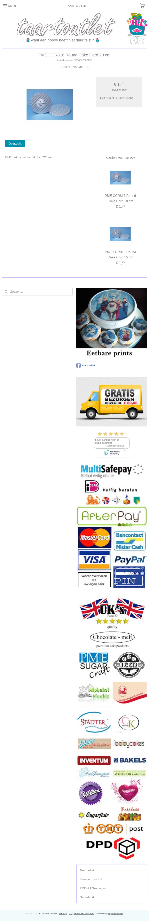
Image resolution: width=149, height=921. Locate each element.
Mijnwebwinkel (115, 913)
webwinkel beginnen (84, 913)
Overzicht (14, 143)
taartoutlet (85, 365)
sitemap (63, 913)
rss (70, 913)
